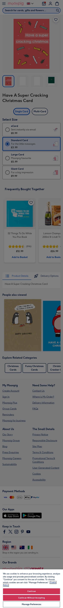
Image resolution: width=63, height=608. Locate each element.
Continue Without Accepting (31, 598)
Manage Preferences (31, 604)
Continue (31, 591)
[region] (31, 588)
